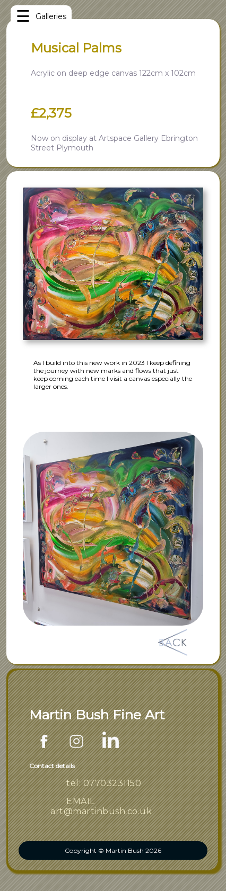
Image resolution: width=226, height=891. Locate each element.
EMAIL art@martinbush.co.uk (101, 806)
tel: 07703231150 (103, 783)
